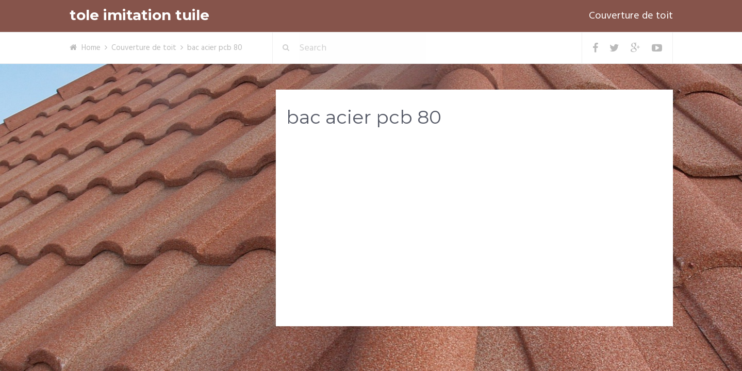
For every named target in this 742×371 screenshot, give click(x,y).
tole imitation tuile (139, 15)
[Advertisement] (474, 217)
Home (91, 48)
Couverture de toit (631, 16)
